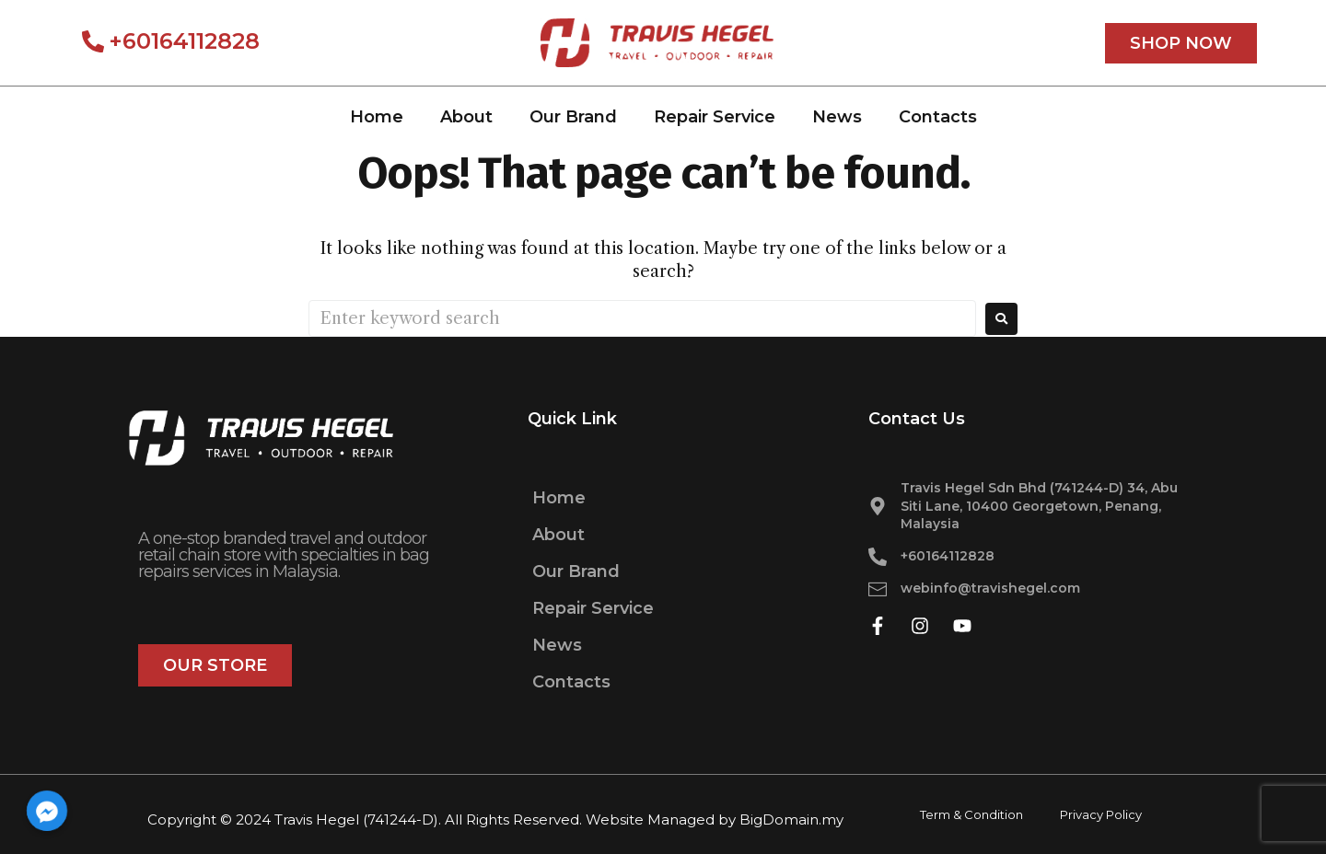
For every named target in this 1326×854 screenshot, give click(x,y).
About (466, 117)
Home (376, 117)
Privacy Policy (1101, 814)
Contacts (938, 117)
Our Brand (573, 117)
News (837, 117)
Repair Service (714, 117)
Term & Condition (971, 814)
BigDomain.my (791, 819)
